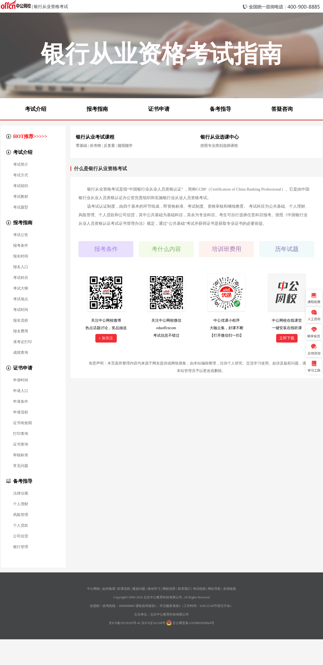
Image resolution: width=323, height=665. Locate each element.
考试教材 (20, 197)
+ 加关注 (106, 338)
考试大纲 (20, 288)
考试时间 (20, 310)
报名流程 (20, 320)
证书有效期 (22, 423)
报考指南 (97, 109)
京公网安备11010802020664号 (193, 623)
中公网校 (93, 589)
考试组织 (20, 186)
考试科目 (20, 278)
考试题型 (20, 207)
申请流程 (20, 412)
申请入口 (20, 391)
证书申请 (159, 109)
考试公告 (20, 235)
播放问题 (138, 589)
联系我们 (184, 589)
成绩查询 (20, 353)
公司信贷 (20, 536)
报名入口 (20, 267)
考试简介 (20, 164)
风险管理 (20, 515)
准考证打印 (22, 342)
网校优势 (169, 589)
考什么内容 (166, 249)
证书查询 (20, 444)
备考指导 (220, 109)
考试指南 (199, 589)
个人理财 (20, 504)
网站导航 (214, 589)
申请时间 (20, 380)
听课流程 (123, 589)
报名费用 (20, 331)
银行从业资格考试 (51, 6)
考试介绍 (35, 109)
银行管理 (20, 547)
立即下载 (286, 338)
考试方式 (20, 175)
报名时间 (20, 256)
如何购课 (108, 589)
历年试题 (287, 249)
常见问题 (20, 466)
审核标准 (20, 455)
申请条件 (20, 402)
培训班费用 (226, 249)
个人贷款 (20, 525)
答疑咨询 (282, 109)
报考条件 (20, 246)
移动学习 (154, 589)
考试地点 (20, 299)
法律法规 (20, 493)
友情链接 (229, 589)
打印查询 (20, 434)
